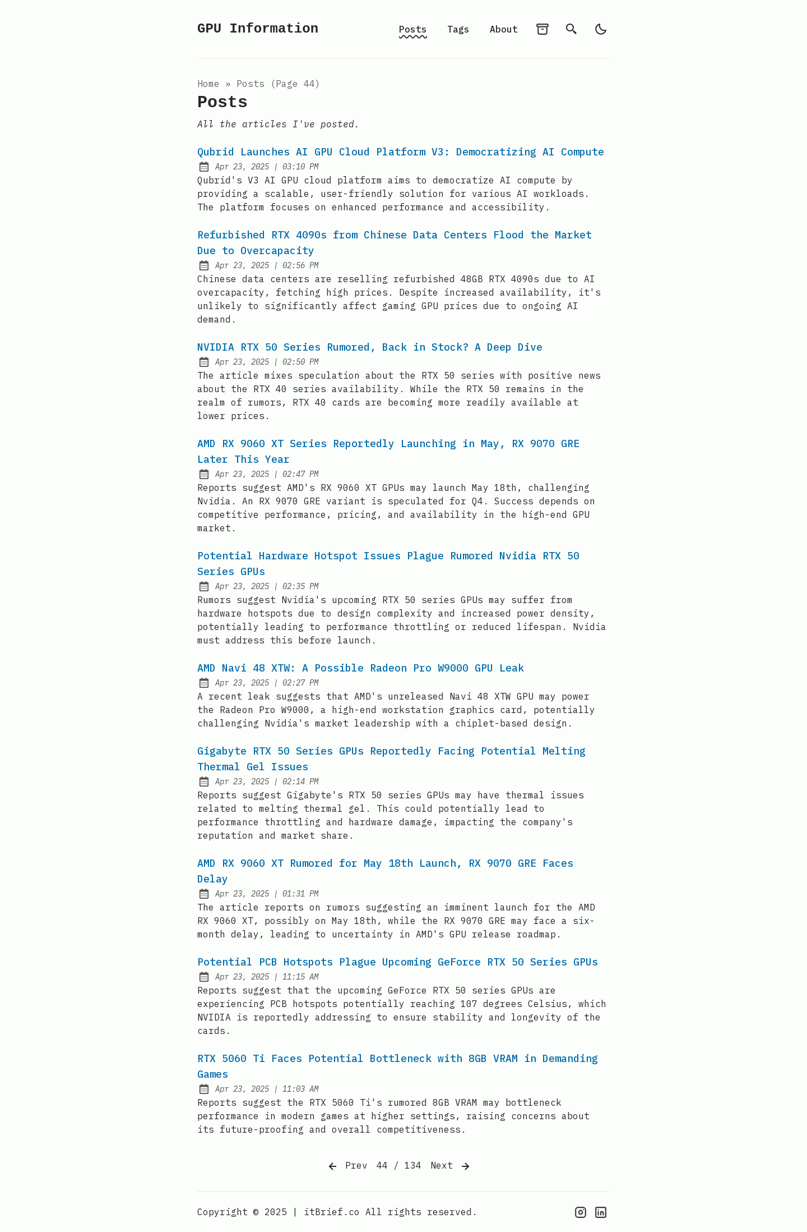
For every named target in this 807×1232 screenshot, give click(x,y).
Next (451, 1166)
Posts (413, 29)
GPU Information (257, 29)
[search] (572, 29)
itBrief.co (332, 1211)
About (504, 29)
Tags (458, 29)
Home (208, 83)
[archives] (542, 29)
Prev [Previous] (347, 1166)
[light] (601, 29)
